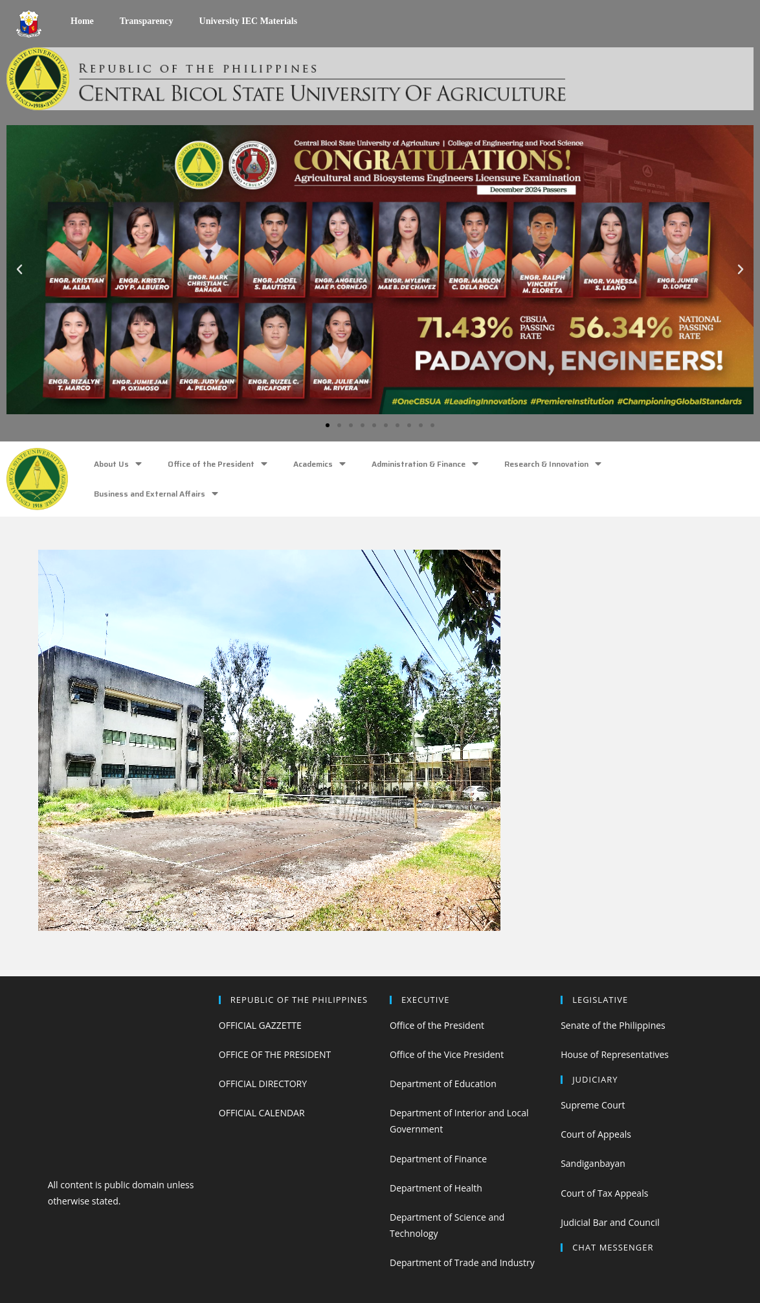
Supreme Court (593, 1105)
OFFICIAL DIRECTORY (263, 1083)
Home (82, 21)
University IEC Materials (248, 21)
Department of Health (436, 1188)
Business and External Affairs (156, 494)
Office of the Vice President (447, 1054)
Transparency (146, 21)
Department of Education (443, 1083)
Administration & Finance (425, 464)
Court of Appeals (596, 1134)
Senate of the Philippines (613, 1025)
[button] (328, 425)
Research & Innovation (552, 464)
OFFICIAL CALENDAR (262, 1113)
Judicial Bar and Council (610, 1222)
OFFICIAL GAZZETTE (260, 1025)
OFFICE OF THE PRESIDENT (275, 1054)
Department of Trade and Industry (462, 1262)
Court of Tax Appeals (604, 1193)
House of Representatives (615, 1054)
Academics (319, 464)
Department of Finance (438, 1159)
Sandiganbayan (593, 1163)
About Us (118, 464)
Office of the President (217, 464)
